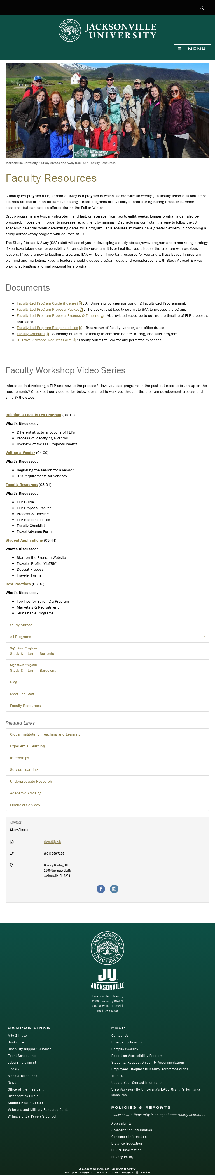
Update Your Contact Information (137, 1082)
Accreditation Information (131, 1130)
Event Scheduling (22, 1055)
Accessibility (121, 1123)
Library (13, 1069)
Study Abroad (21, 624)
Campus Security (124, 1049)
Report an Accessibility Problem (137, 1055)
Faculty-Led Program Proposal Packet (48, 309)
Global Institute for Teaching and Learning (45, 734)
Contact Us (119, 1035)
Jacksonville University (22, 163)
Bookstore (16, 1042)
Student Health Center (25, 1102)
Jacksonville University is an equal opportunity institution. (159, 1114)
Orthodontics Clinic (23, 1096)
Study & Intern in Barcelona (107, 667)
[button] (202, 8)
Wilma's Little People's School (32, 1116)
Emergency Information (130, 1042)
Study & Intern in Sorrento (107, 651)
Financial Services (25, 804)
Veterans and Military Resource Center (39, 1109)
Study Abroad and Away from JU (63, 163)
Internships (19, 757)
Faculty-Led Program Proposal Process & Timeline (58, 315)
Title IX (117, 1075)
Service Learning (24, 769)
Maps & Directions (22, 1075)
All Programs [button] (109, 638)
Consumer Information (129, 1136)
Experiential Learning (27, 745)
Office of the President (26, 1089)
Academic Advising (25, 793)
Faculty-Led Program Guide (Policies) (47, 303)
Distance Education (126, 1143)
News (12, 1082)
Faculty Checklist (31, 333)
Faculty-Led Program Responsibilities (47, 327)
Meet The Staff (22, 693)
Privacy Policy (122, 1157)
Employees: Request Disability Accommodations (149, 1069)
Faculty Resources (25, 705)
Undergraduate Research (31, 781)
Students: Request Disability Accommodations (148, 1062)
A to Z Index (17, 1035)
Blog (13, 682)
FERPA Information (126, 1150)
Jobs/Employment (22, 1062)
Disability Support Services (30, 1049)
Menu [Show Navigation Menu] (192, 49)
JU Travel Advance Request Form (44, 339)
